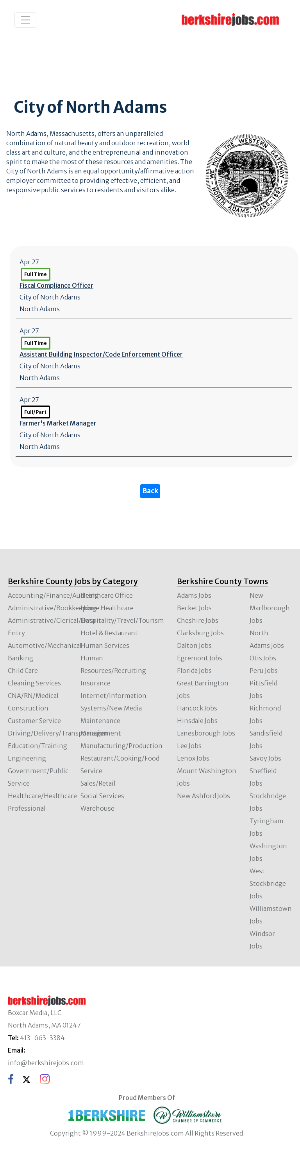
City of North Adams (50, 297)
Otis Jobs (263, 658)
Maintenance (100, 721)
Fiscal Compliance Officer (56, 285)
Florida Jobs (194, 670)
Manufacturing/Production (121, 746)
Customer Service (34, 721)
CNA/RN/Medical (33, 695)
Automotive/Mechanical (45, 645)
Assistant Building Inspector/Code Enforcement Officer (101, 354)
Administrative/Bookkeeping (52, 608)
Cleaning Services (34, 683)
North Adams (40, 309)
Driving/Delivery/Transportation (58, 733)
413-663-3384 (42, 1038)
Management (100, 733)
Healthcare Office (106, 595)
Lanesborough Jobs (206, 733)
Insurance (95, 683)
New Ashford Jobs (203, 796)
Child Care (23, 670)
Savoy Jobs (265, 758)
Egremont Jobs (199, 658)
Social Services (102, 796)
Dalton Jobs (194, 645)
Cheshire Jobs (197, 620)
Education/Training (37, 746)
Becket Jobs (194, 608)
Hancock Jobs (197, 708)
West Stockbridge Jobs (268, 883)
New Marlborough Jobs (270, 607)
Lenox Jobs (193, 758)
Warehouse (97, 808)
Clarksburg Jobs (200, 633)
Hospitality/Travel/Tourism (122, 620)
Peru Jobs (264, 670)
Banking (20, 658)
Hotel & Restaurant (109, 633)
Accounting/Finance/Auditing (53, 595)
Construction (28, 708)
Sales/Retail (98, 783)
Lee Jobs (189, 746)
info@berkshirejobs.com (46, 1063)
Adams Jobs (194, 595)
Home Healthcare (107, 608)
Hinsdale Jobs (197, 721)
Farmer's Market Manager (58, 423)
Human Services (104, 645)
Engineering (27, 758)
